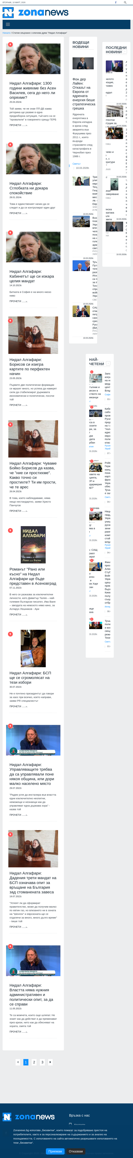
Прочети (19, 126)
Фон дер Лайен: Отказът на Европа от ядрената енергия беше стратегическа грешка (84, 93)
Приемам (55, 1151)
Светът (77, 163)
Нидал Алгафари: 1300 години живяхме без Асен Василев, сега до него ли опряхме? (32, 91)
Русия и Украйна (109, 447)
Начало (6, 33)
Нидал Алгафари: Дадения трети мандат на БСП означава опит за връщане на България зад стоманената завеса (31, 899)
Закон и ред (95, 208)
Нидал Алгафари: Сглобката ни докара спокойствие (30, 189)
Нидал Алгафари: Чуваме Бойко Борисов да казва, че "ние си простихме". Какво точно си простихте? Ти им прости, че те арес (33, 479)
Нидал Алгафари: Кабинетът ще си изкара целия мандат (33, 278)
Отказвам (76, 1151)
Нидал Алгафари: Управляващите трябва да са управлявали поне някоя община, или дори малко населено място (33, 786)
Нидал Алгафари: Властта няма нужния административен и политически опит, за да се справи (33, 1015)
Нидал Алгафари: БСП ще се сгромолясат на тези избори (32, 689)
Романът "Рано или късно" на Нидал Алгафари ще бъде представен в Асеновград (28, 584)
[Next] (53, 1083)
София (108, 394)
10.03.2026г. (82, 168)
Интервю (109, 607)
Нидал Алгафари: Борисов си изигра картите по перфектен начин (31, 370)
